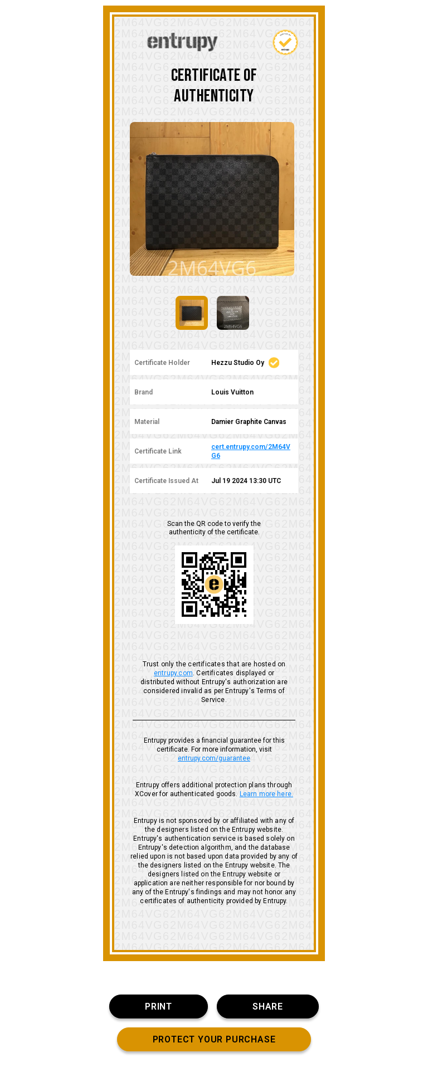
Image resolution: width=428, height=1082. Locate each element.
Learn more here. (266, 794)
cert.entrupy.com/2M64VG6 (250, 451)
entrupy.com (173, 673)
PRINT (158, 1006)
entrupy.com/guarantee (214, 758)
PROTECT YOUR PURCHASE (214, 1039)
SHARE (267, 1006)
